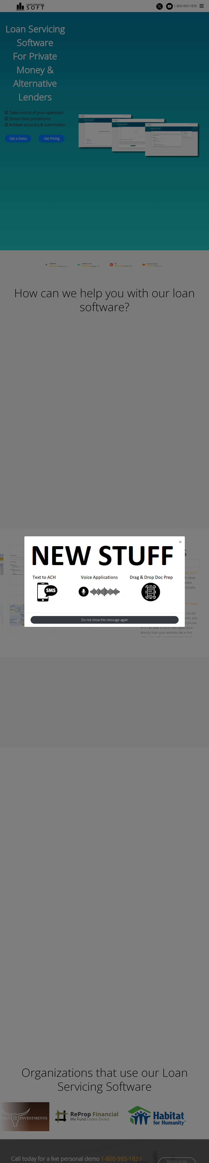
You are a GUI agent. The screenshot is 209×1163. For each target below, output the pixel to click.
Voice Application (102, 591)
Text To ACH (52, 591)
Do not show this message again (104, 620)
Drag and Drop (152, 591)
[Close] (180, 542)
